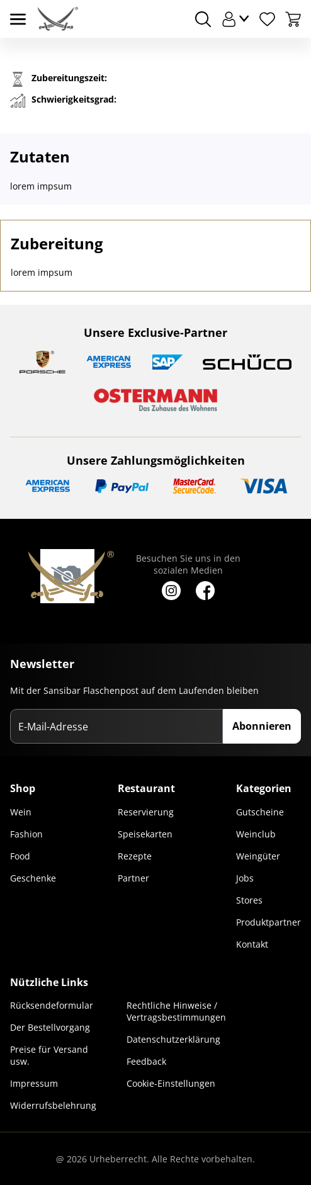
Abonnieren (261, 726)
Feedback (146, 1061)
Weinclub (256, 834)
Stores (249, 900)
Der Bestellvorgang (50, 1027)
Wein (20, 812)
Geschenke (33, 878)
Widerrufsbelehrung (53, 1105)
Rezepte (135, 856)
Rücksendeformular (51, 1005)
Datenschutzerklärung (173, 1039)
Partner (133, 878)
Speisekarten (145, 834)
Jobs (245, 878)
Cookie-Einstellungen (171, 1083)
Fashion (26, 834)
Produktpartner (268, 922)
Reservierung (146, 812)
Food (20, 856)
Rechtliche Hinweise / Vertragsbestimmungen (176, 1011)
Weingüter (258, 856)
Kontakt (252, 944)
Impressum (34, 1083)
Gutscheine (260, 812)
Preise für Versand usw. (49, 1055)
